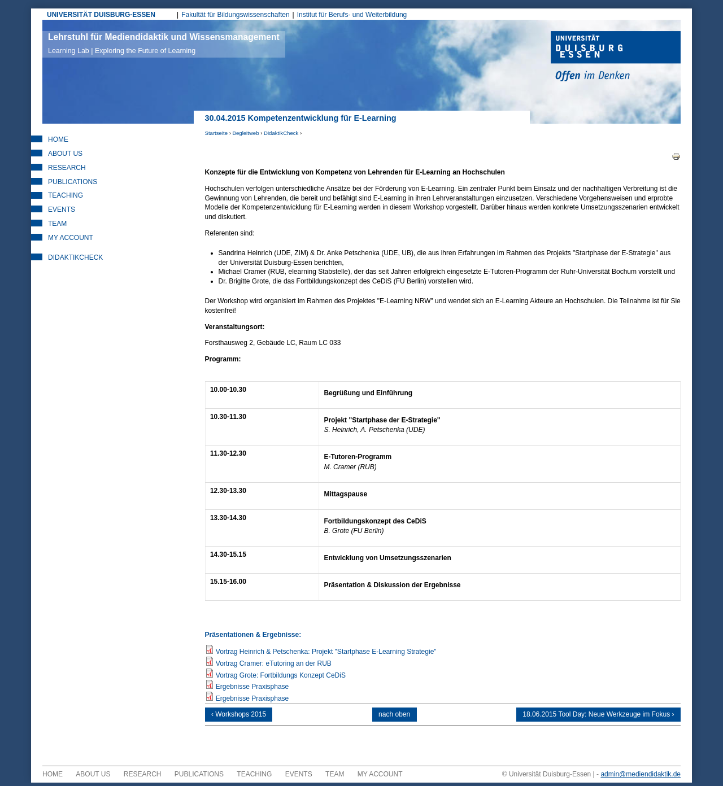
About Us (65, 154)
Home (58, 139)
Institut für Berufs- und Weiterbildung (352, 15)
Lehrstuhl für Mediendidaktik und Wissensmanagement (164, 43)
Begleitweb (246, 133)
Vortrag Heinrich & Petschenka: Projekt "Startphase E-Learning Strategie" (326, 652)
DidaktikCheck (281, 133)
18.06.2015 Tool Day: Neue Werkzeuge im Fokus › (595, 716)
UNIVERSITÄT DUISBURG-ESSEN (101, 15)
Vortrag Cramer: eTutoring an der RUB (274, 663)
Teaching (65, 195)
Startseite (216, 133)
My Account (70, 238)
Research (67, 168)
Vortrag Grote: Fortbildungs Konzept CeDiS (281, 675)
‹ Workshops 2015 (242, 716)
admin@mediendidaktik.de (640, 777)
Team (57, 224)
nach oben (394, 716)
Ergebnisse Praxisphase (252, 687)
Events (61, 209)
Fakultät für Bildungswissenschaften (235, 15)
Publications (72, 182)
